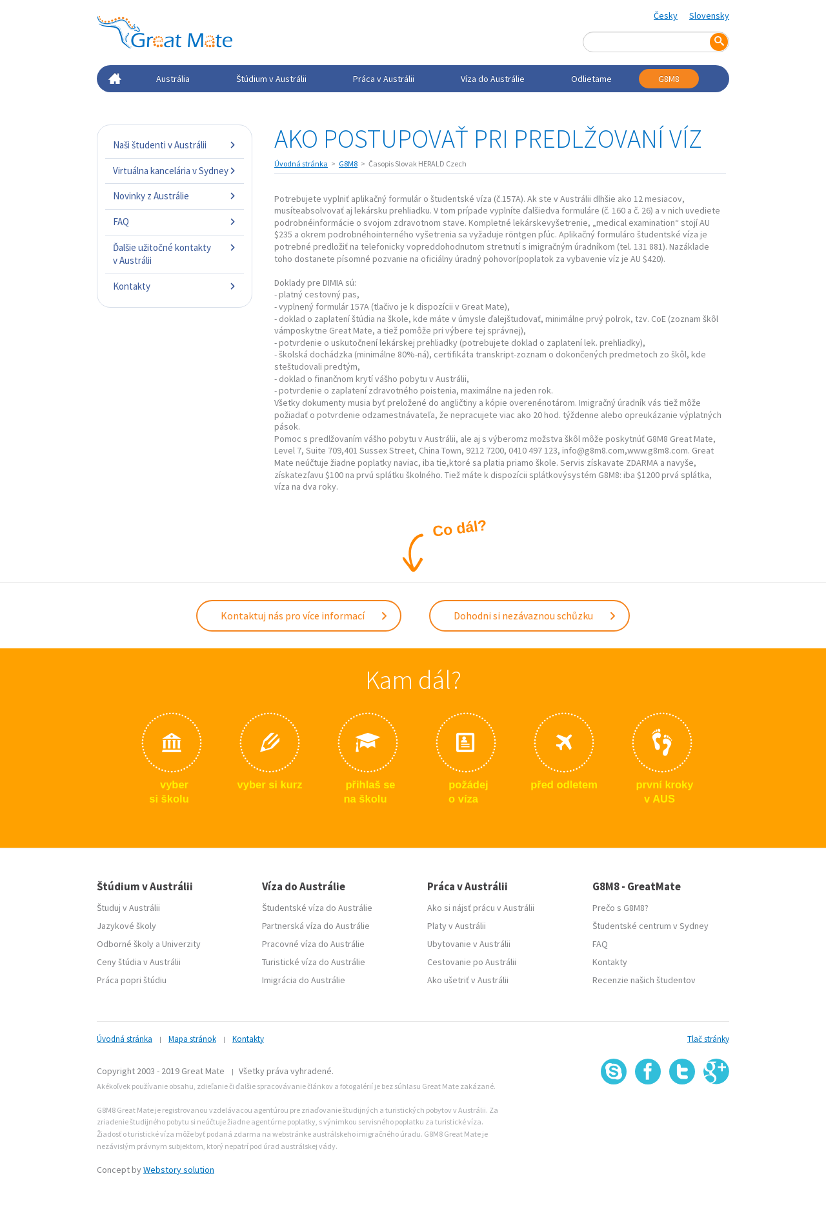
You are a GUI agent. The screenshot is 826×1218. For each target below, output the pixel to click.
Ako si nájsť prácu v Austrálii (480, 906)
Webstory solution (178, 1168)
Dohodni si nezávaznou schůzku (535, 614)
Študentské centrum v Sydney (650, 924)
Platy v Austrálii (456, 924)
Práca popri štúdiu (131, 978)
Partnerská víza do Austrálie (316, 924)
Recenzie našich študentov (644, 978)
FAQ (174, 221)
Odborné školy (125, 942)
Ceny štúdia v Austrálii (139, 960)
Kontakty (174, 286)
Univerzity (181, 942)
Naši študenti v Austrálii (174, 145)
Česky (666, 15)
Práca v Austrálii (383, 79)
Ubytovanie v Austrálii (468, 942)
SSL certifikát (682, 1111)
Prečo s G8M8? (620, 906)
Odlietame (591, 79)
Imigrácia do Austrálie (303, 978)
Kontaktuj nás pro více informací (304, 614)
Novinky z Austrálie (174, 196)
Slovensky (709, 15)
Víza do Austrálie (493, 79)
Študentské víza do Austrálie (317, 906)
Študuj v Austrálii (128, 906)
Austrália (173, 79)
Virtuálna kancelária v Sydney (174, 171)
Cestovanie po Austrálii (471, 960)
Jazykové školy (126, 924)
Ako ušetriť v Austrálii (468, 978)
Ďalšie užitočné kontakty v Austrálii (174, 253)
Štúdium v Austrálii (271, 79)
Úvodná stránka (301, 163)
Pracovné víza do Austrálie (313, 942)
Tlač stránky (708, 1037)
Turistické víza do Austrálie (313, 960)
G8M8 (669, 79)
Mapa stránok (192, 1037)
